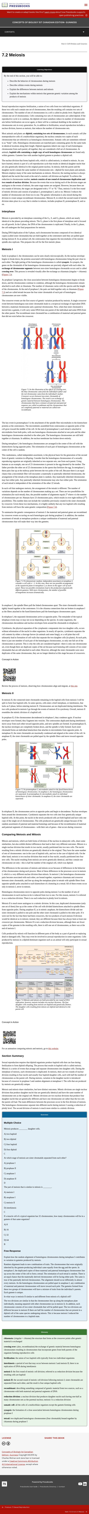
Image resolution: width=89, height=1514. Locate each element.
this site (74, 686)
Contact (62, 1487)
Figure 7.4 (52, 507)
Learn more (49, 12)
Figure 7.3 (7, 274)
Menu (85, 5)
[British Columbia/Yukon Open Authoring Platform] (16, 5)
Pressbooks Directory (48, 1487)
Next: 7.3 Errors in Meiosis (76, 1512)
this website (53, 1048)
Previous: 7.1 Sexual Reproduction (15, 1507)
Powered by (42, 1482)
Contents (44, 32)
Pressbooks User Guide (28, 1487)
